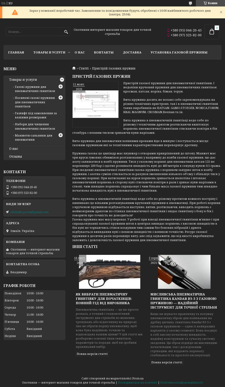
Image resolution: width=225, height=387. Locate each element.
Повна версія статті (92, 354)
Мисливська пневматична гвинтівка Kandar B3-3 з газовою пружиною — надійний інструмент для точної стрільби (183, 300)
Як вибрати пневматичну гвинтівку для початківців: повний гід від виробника (104, 298)
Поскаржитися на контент (137, 382)
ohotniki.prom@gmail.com (29, 212)
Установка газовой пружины (179, 52)
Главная (16, 52)
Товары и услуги (49, 52)
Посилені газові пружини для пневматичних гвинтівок (35, 102)
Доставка (132, 52)
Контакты (104, 52)
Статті (84, 68)
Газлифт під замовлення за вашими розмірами (36, 115)
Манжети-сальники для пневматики (33, 137)
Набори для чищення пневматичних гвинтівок (35, 126)
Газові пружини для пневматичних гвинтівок (35, 89)
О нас (80, 52)
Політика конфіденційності (181, 382)
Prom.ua (137, 378)
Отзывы (15, 156)
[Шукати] (66, 32)
